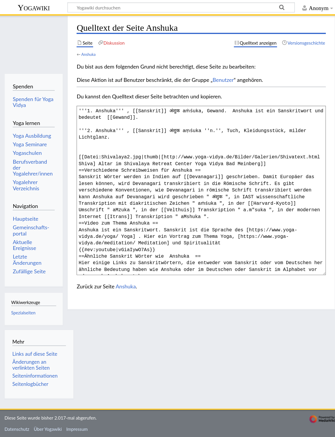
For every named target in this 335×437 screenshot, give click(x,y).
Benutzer (223, 80)
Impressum (77, 429)
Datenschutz (16, 429)
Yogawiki (34, 7)
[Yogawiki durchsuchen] (181, 7)
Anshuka (88, 54)
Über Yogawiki (48, 429)
